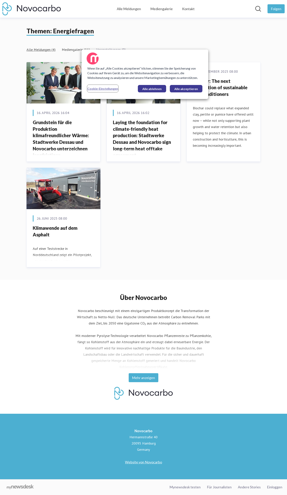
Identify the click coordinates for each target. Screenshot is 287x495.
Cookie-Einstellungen (102, 88)
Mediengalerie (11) (76, 49)
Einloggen (274, 487)
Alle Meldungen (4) (41, 49)
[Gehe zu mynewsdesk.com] (20, 487)
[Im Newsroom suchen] (258, 9)
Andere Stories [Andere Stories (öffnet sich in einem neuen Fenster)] (249, 487)
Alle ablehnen (152, 89)
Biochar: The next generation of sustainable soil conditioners (220, 87)
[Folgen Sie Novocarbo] (276, 8)
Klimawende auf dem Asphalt (55, 231)
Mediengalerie (161, 9)
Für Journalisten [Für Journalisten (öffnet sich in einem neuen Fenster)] (219, 487)
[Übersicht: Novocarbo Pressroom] (31, 8)
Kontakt (188, 9)
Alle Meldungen (129, 9)
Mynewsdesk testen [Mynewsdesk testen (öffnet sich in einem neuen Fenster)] (185, 487)
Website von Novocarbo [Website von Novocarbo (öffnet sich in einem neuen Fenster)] (143, 462)
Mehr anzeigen (143, 378)
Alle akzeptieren (186, 89)
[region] (144, 74)
